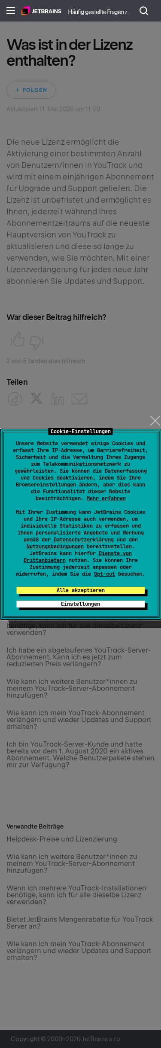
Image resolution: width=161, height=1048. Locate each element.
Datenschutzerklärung (84, 539)
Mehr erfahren (106, 498)
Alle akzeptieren (81, 590)
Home (41, 10)
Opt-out (104, 574)
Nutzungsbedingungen (55, 546)
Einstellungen (80, 604)
